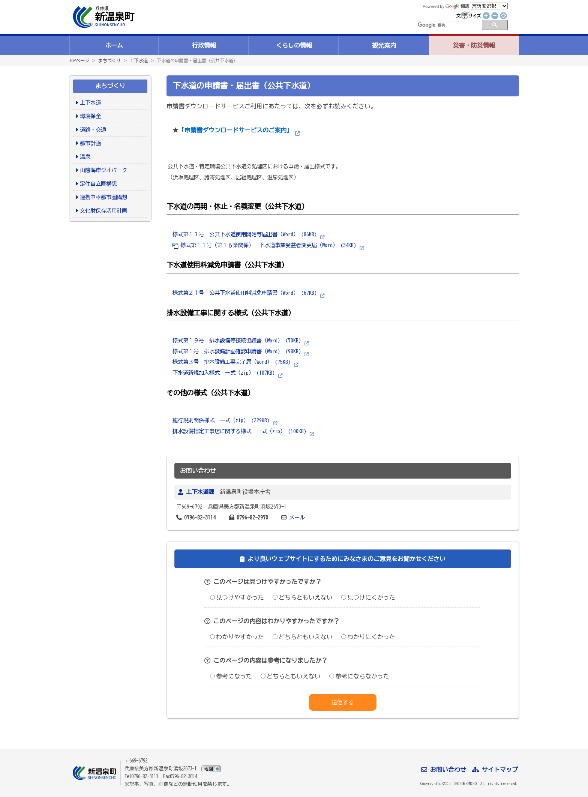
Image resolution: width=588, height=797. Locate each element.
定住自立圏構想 (98, 183)
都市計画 (90, 143)
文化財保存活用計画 (103, 210)
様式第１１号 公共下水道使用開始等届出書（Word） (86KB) (244, 234)
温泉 (85, 156)
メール (297, 517)
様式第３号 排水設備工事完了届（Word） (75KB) (231, 362)
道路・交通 (93, 129)
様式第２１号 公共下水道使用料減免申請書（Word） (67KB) (244, 293)
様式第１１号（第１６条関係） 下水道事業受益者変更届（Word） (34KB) (264, 245)
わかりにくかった (368, 637)
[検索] (447, 25)
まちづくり (109, 60)
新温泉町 (102, 17)
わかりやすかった (237, 637)
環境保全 (90, 116)
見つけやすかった (237, 597)
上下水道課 (200, 492)
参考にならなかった (359, 676)
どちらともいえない (303, 597)
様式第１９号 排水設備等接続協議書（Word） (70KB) (236, 340)
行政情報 (204, 45)
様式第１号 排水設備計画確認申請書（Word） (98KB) (236, 351)
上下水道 (139, 60)
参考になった (231, 676)
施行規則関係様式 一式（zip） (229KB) (221, 420)
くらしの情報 (294, 45)
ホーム (114, 45)
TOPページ (79, 60)
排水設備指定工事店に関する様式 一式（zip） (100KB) (239, 431)
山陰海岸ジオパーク (103, 170)
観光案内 (384, 45)
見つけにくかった (368, 597)
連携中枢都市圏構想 (103, 197)
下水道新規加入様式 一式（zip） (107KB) (223, 372)
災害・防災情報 (474, 45)
